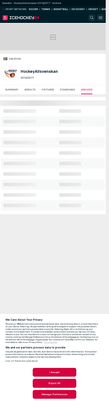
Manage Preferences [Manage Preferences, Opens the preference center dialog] (54, 394)
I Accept (54, 372)
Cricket (93, 9)
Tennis (45, 9)
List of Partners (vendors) (21, 360)
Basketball (61, 9)
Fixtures (48, 89)
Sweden (15, 58)
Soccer (33, 9)
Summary (11, 89)
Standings (67, 89)
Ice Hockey (78, 9)
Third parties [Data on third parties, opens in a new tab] (50, 342)
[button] (91, 17)
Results (30, 89)
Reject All (54, 383)
